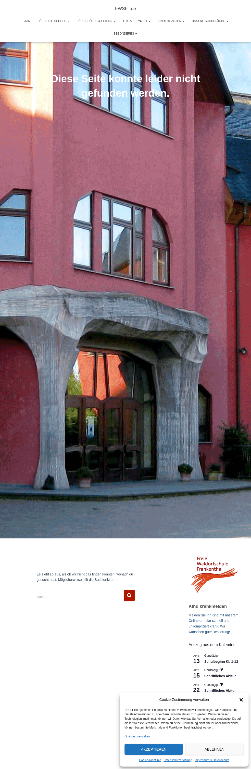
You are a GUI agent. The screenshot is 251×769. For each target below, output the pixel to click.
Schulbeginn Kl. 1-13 (221, 662)
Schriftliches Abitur (220, 676)
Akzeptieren (153, 749)
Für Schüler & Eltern (96, 21)
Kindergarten (171, 21)
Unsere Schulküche (210, 21)
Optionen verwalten (137, 736)
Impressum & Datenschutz (212, 760)
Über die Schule (54, 21)
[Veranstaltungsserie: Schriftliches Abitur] (221, 670)
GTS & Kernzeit (137, 21)
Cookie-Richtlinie (150, 760)
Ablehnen (215, 749)
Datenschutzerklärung (177, 760)
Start (27, 21)
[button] (241, 699)
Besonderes (126, 33)
